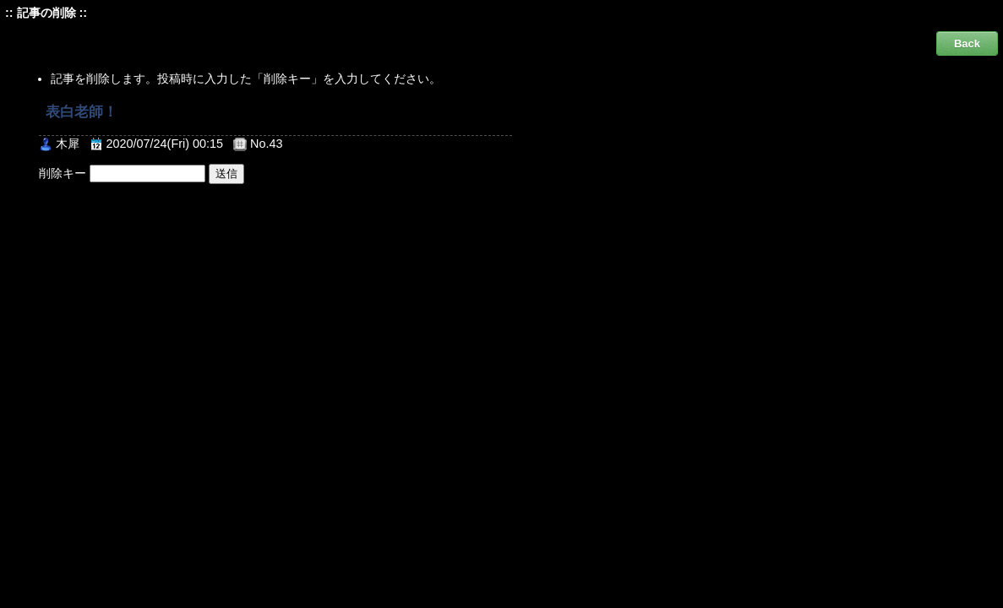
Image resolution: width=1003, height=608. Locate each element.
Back (967, 43)
